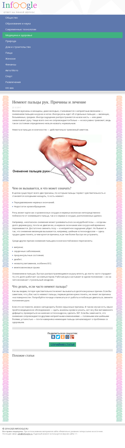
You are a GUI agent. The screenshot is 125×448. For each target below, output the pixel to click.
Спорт (8, 76)
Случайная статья (62, 344)
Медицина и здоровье (18, 35)
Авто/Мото (11, 70)
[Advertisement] (62, 389)
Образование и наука (18, 23)
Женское (10, 58)
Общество (11, 17)
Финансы (10, 64)
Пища (8, 52)
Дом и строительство (18, 46)
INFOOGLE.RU (21, 428)
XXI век (9, 87)
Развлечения (13, 82)
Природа (10, 41)
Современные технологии (20, 29)
